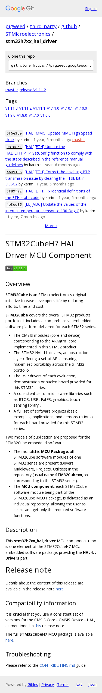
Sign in (91, 8)
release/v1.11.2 (33, 89)
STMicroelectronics (28, 34)
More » (51, 225)
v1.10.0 (81, 108)
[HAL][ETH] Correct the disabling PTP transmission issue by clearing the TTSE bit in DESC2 (47, 178)
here (60, 588)
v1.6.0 (46, 115)
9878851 (14, 147)
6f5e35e (14, 133)
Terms (63, 684)
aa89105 (14, 172)
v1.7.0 (34, 115)
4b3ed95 (14, 204)
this (38, 625)
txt (79, 684)
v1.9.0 (10, 115)
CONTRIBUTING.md (57, 665)
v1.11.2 (25, 108)
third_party (43, 26)
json (92, 684)
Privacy (47, 684)
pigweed (15, 26)
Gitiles (32, 684)
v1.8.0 (22, 115)
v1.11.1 (39, 108)
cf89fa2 (14, 191)
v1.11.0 (53, 108)
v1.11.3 (11, 108)
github (69, 26)
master (11, 89)
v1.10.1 (67, 108)
